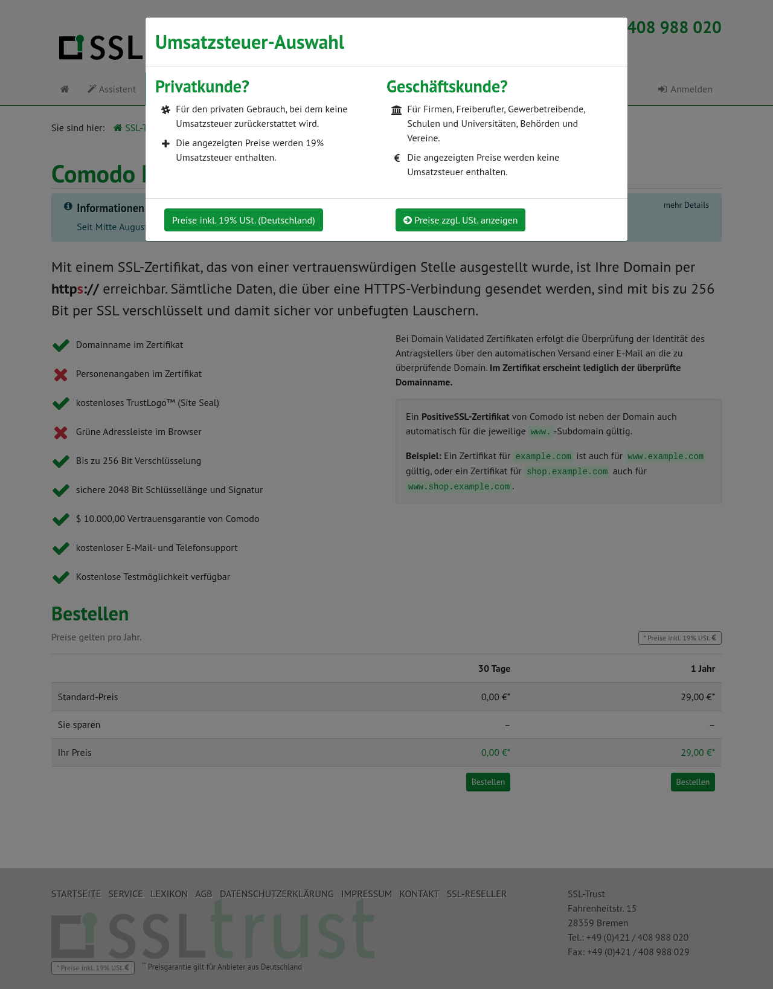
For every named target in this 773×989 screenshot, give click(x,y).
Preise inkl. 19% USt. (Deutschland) (243, 220)
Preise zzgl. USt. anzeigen (460, 220)
